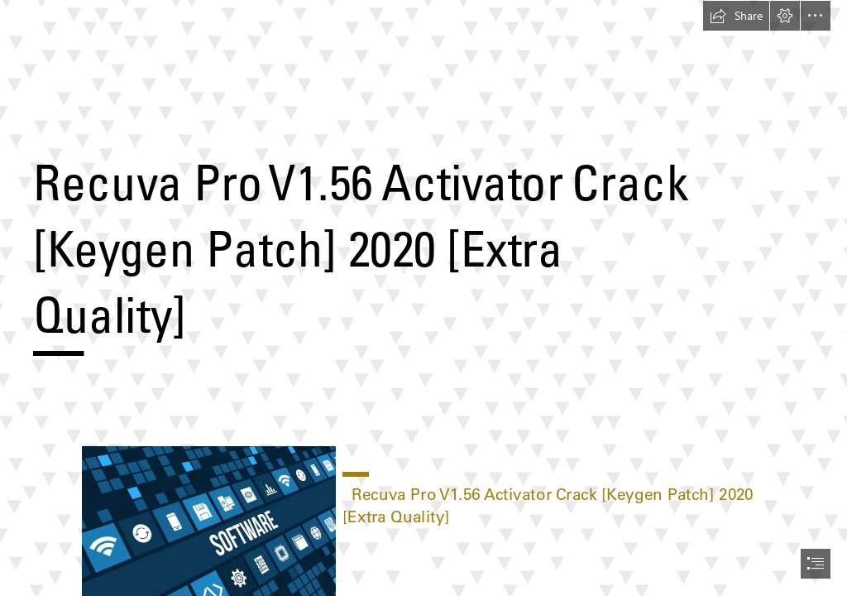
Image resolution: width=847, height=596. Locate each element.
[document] (423, 298)
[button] (736, 16)
